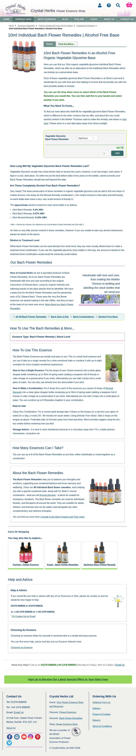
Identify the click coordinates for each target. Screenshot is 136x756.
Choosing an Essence (21, 647)
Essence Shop (23, 20)
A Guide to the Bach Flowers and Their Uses (62, 517)
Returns (96, 720)
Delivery (96, 708)
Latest (94, 20)
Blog (65, 19)
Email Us (120, 665)
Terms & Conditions (102, 726)
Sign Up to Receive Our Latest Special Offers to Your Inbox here (68, 679)
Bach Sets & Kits (60, 316)
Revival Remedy (47, 495)
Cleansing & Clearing (85, 26)
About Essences (46, 20)
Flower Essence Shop (67, 724)
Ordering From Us (101, 702)
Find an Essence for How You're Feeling (56, 26)
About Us (109, 20)
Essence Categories (26, 26)
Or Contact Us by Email (23, 616)
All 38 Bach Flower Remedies (31, 316)
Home (6, 19)
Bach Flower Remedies (70, 718)
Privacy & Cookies (101, 714)
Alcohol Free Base (108, 316)
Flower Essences (67, 712)
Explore (79, 20)
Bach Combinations (83, 316)
